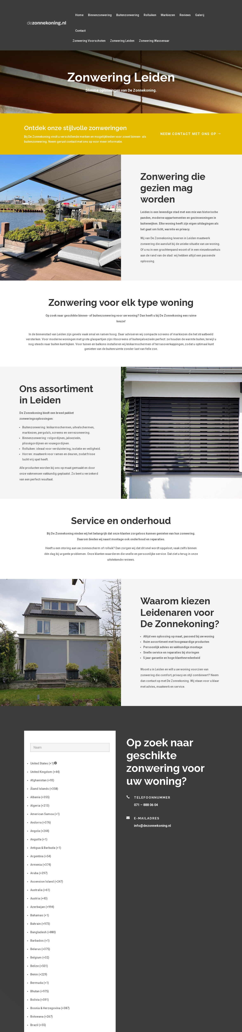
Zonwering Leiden (122, 40)
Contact (80, 30)
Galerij (199, 15)
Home (79, 15)
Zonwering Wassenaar (154, 40)
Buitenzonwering (127, 15)
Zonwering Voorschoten (89, 40)
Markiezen (168, 15)
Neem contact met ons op (188, 134)
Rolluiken (150, 15)
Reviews (185, 15)
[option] (69, 763)
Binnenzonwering (100, 15)
